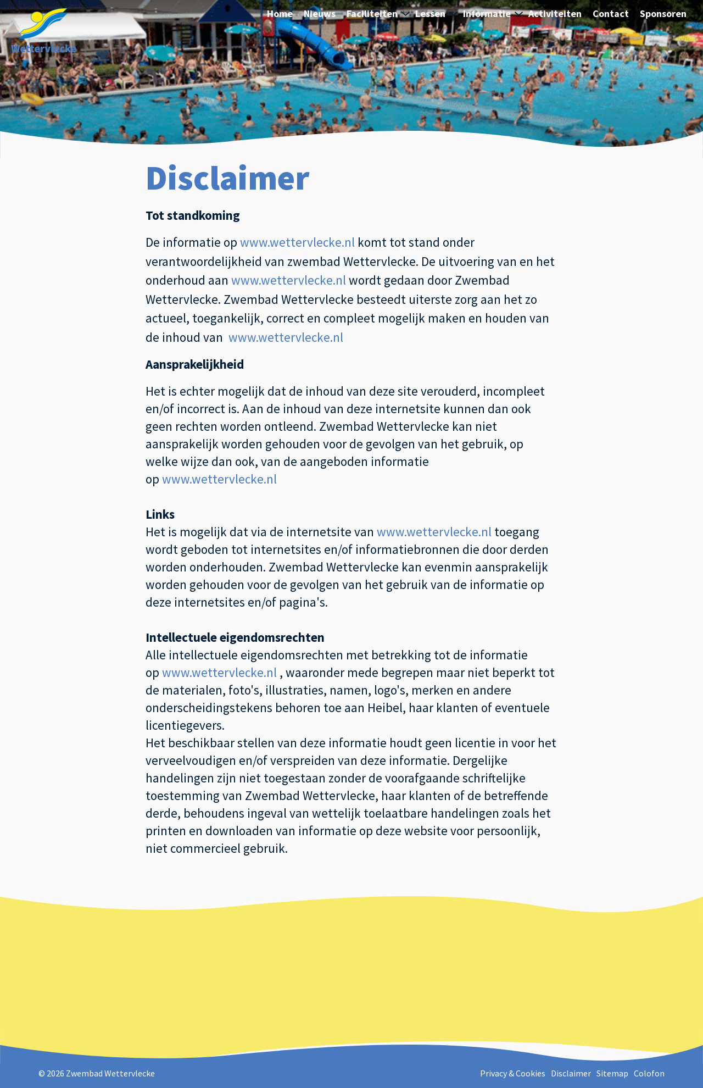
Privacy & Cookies (512, 1073)
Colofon (649, 1073)
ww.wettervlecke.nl (297, 242)
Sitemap (612, 1073)
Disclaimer (571, 1073)
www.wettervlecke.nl (288, 280)
